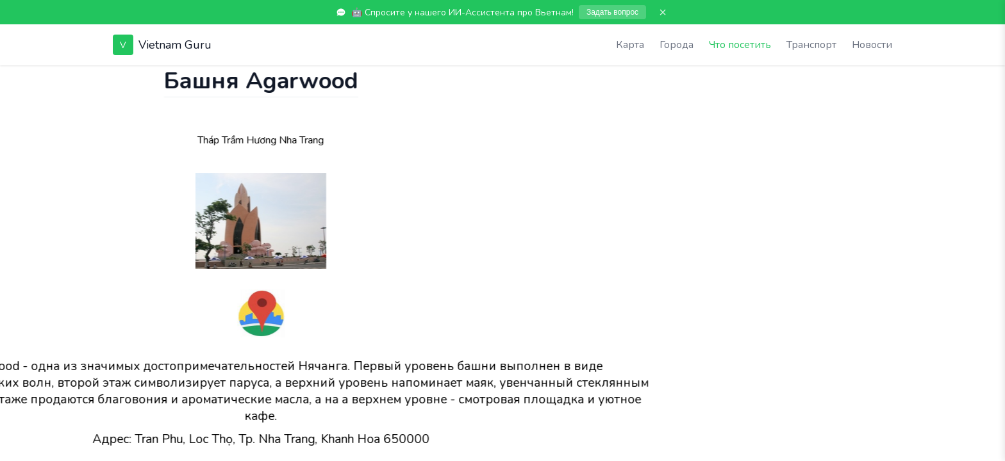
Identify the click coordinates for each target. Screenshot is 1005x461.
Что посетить (740, 45)
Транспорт (811, 45)
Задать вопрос (612, 12)
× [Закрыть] (663, 12)
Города (677, 45)
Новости (872, 45)
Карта (630, 45)
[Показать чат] (12, 78)
